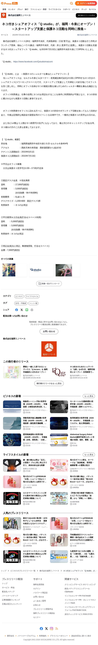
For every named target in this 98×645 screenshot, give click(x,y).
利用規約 (42, 636)
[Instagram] (51, 628)
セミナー (36, 617)
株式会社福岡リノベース (87, 35)
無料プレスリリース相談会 (44, 613)
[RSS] (56, 628)
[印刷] (32, 310)
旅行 (26, 9)
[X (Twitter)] (21, 310)
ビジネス (75, 9)
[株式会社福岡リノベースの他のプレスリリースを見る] (86, 15)
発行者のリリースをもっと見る (49, 383)
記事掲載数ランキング (11, 600)
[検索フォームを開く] (71, 3)
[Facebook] (16, 310)
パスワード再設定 (40, 593)
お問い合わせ (49, 331)
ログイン (36, 589)
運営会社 (10, 636)
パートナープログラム (27, 636)
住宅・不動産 (20, 303)
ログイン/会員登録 (86, 3)
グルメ (20, 9)
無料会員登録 (38, 584)
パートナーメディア (10, 596)
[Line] (27, 310)
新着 (4, 9)
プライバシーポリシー (59, 636)
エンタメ (11, 9)
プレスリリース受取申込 (43, 609)
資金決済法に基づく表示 (81, 636)
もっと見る (88, 396)
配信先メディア (8, 592)
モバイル (92, 9)
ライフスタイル (54, 9)
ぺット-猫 (33, 303)
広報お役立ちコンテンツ (12, 604)
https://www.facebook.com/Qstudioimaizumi (33, 62)
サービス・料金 (8, 587)
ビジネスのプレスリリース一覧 (22, 571)
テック (84, 9)
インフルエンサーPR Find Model (78, 596)
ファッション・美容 (38, 9)
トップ (3, 571)
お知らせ (36, 605)
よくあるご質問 (39, 601)
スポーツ (66, 9)
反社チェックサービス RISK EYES (79, 614)
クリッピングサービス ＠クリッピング (80, 584)
